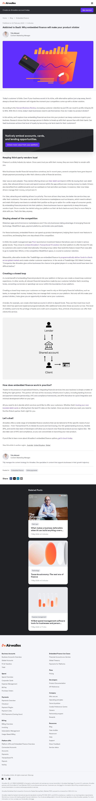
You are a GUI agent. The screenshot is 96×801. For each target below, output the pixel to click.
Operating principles (56, 700)
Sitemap (30, 775)
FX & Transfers (7, 664)
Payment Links (7, 711)
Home (5, 18)
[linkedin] (18, 478)
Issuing (4, 765)
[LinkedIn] (9, 779)
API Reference (54, 687)
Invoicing (5, 727)
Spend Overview (7, 677)
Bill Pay (4, 687)
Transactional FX (7, 758)
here (72, 783)
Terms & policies (54, 703)
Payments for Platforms (57, 664)
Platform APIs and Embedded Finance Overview (18, 744)
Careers (52, 710)
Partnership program (56, 714)
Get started (87, 10)
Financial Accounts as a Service (59, 657)
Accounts (5, 751)
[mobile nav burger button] (91, 3)
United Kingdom (39, 445)
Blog (11, 18)
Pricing (51, 674)
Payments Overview (8, 700)
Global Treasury (54, 660)
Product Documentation (57, 683)
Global (48, 445)
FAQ (50, 737)
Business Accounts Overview (12, 657)
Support (52, 740)
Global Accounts (7, 660)
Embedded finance (22, 18)
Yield (3, 667)
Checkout (5, 704)
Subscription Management (11, 731)
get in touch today (65, 438)
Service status (54, 747)
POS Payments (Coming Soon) (12, 714)
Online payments (31, 470)
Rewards (52, 717)
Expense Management (9, 684)
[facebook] (11, 478)
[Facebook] (2, 779)
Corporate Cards (7, 680)
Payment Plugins (7, 707)
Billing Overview (7, 724)
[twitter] (14, 478)
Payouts (4, 761)
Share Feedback (54, 744)
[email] (21, 478)
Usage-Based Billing (8, 734)
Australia (30, 445)
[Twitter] (6, 779)
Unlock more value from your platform (22, 145)
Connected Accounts (9, 747)
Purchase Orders (7, 691)
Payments (5, 754)
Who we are (53, 696)
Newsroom (53, 734)
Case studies (53, 730)
